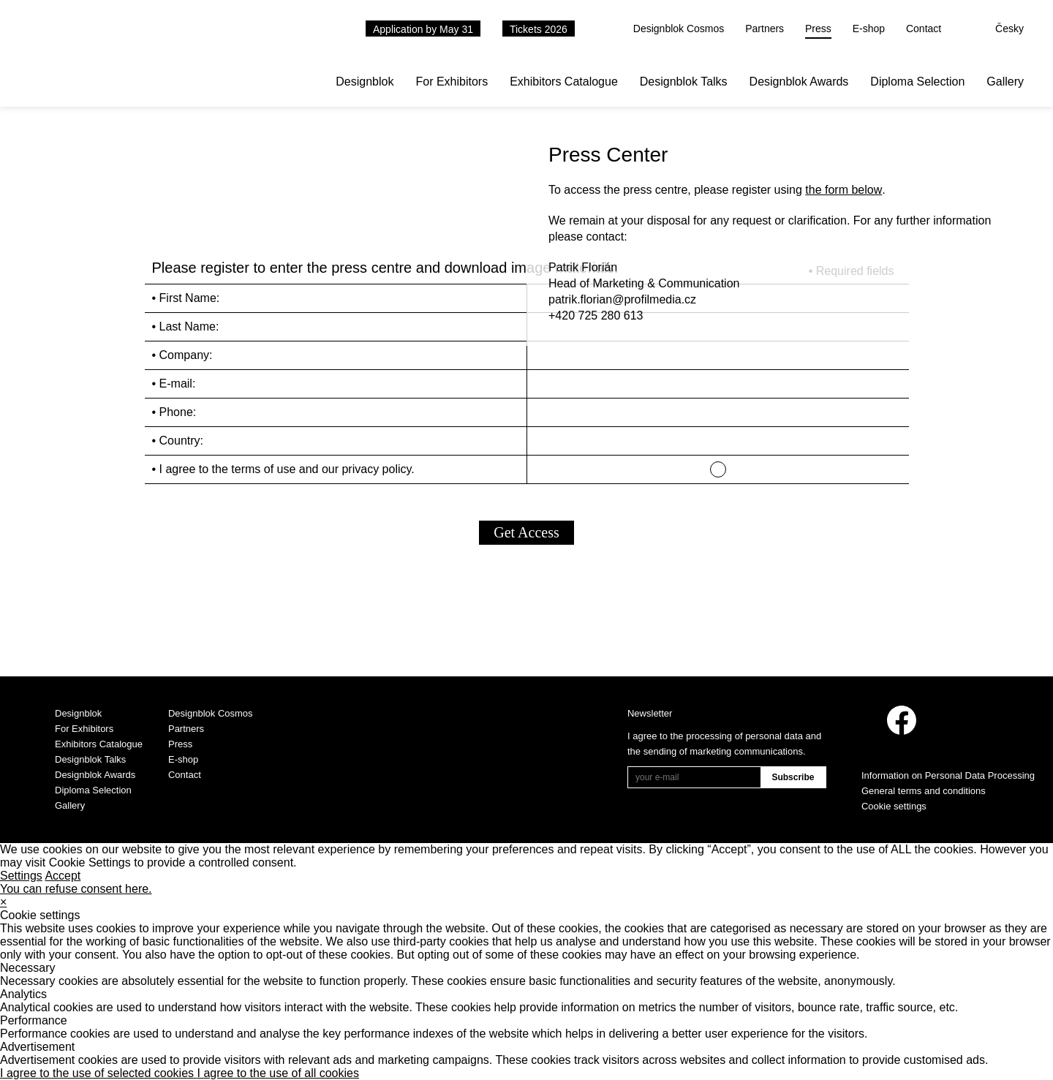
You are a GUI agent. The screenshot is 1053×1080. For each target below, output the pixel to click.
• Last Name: (185, 326)
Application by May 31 (423, 29)
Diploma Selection (917, 81)
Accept (62, 875)
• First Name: (186, 298)
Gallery (1005, 81)
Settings (21, 875)
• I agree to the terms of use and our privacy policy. (283, 469)
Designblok (364, 81)
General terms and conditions (923, 790)
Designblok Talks (684, 81)
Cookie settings (893, 806)
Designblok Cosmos (679, 28)
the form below (843, 190)
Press (818, 29)
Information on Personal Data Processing (948, 775)
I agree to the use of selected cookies (98, 1073)
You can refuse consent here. (76, 889)
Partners (764, 28)
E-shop (869, 28)
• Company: (182, 355)
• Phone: (174, 412)
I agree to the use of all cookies (278, 1073)
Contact (923, 28)
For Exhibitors (451, 81)
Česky (1009, 28)
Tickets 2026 (538, 29)
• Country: (178, 440)
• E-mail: (174, 383)
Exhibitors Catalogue (564, 81)
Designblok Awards (799, 81)
